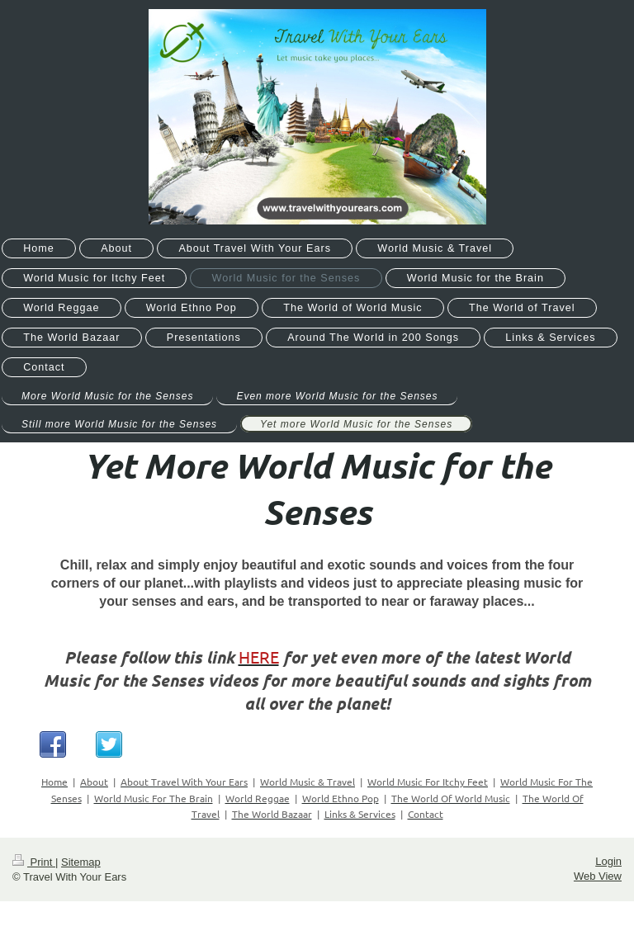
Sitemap (81, 862)
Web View (598, 876)
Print (33, 862)
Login (608, 861)
